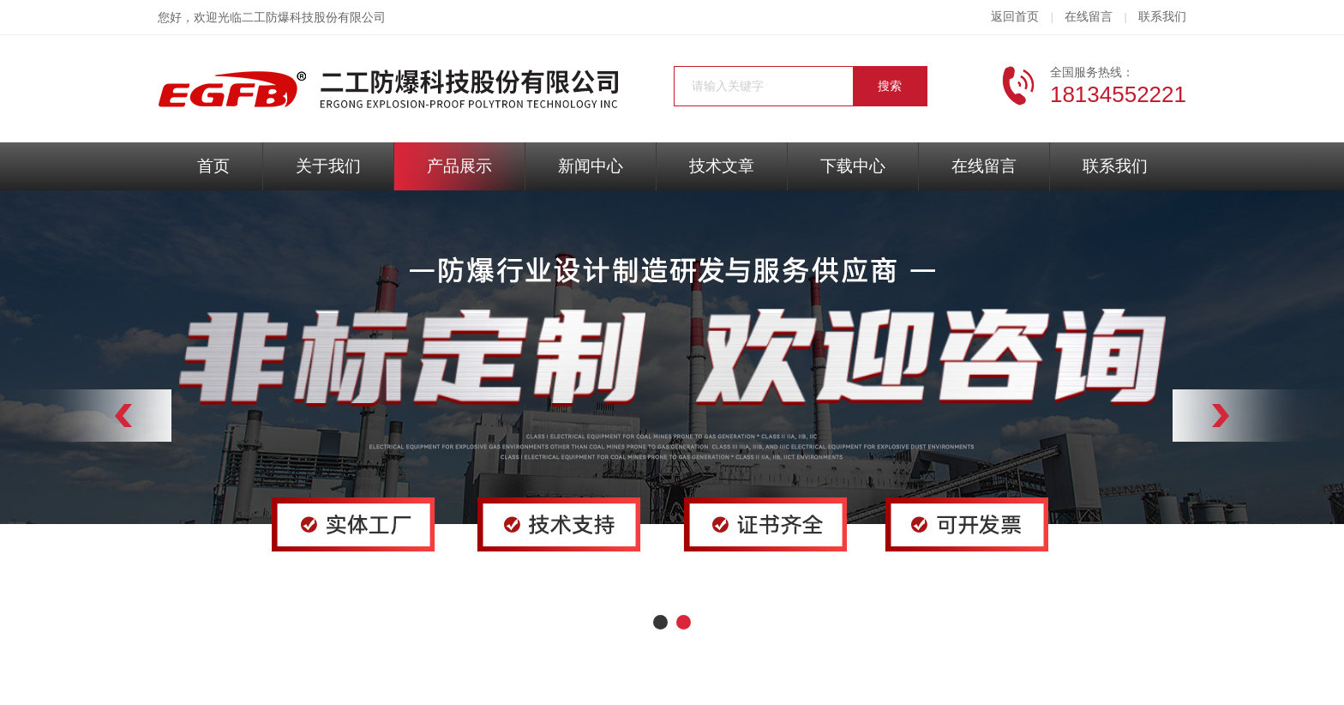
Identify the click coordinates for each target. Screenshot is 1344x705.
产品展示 (459, 166)
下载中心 (852, 166)
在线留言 (1089, 16)
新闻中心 (590, 166)
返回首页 (1015, 16)
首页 (213, 166)
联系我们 (1162, 16)
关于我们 (328, 166)
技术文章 (721, 166)
